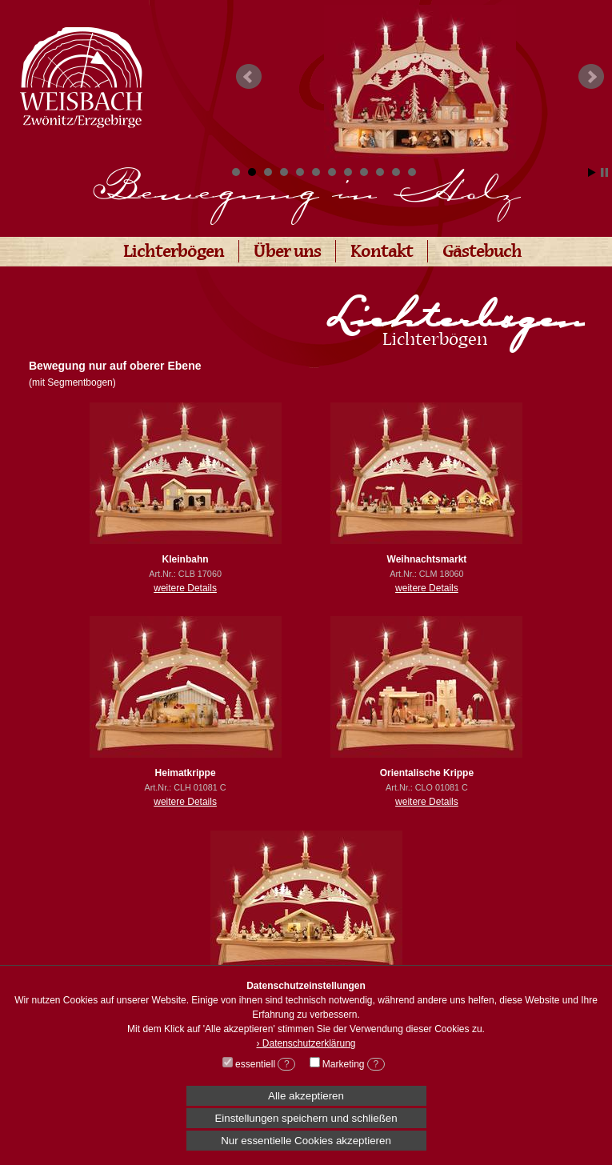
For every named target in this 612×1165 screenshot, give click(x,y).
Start (592, 172)
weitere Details (185, 588)
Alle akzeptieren (306, 1096)
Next (591, 77)
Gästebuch (482, 253)
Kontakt (381, 253)
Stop (604, 172)
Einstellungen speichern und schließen (305, 1118)
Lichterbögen (173, 253)
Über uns (287, 253)
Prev (249, 77)
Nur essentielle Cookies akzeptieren (306, 1141)
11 (396, 172)
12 (412, 172)
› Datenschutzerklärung (305, 1043)
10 (380, 172)
